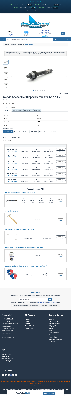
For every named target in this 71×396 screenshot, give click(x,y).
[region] (35, 75)
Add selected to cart (49, 393)
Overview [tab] (7, 110)
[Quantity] (61, 149)
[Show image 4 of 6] (40, 90)
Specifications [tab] (17, 110)
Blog (50, 335)
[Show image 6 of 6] (44, 90)
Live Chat (45, 36)
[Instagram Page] (9, 375)
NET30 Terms (5, 356)
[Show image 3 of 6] (37, 90)
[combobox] (29, 39)
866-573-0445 (45, 32)
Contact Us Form (53, 321)
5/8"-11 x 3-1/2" (8, 131)
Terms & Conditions (31, 326)
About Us (51, 319)
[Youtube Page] (12, 375)
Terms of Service (52, 302)
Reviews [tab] (37, 110)
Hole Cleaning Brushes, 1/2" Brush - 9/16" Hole (19, 229)
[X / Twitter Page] (6, 375)
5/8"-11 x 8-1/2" (43, 131)
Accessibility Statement (55, 339)
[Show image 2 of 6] (35, 90)
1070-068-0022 (12, 157)
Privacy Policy (42, 302)
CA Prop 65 (52, 341)
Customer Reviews (54, 323)
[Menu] (3, 39)
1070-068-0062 (12, 181)
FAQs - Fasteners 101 (55, 332)
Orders (27, 321)
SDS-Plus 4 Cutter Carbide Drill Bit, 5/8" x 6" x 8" (19, 193)
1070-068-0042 (12, 169)
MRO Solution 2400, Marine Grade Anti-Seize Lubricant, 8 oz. (23, 248)
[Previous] (11, 75)
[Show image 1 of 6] (33, 90)
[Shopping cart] (63, 33)
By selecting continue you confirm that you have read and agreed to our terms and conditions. (35, 305)
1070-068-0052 (12, 175)
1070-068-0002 (12, 151)
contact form (10, 337)
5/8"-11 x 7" (34, 131)
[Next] (67, 75)
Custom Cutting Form (7, 358)
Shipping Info (52, 326)
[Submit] (50, 299)
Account (27, 319)
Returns (51, 328)
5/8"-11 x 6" (26, 131)
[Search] (55, 39)
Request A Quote (6, 354)
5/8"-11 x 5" (17, 131)
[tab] (28, 110)
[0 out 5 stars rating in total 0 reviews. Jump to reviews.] (9, 107)
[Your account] (68, 39)
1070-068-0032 (12, 163)
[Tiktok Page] (16, 375)
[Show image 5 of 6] (42, 90)
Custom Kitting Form (7, 361)
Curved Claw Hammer (11, 211)
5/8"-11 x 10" (53, 131)
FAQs (50, 330)
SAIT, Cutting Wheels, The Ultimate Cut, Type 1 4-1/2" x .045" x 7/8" (25, 266)
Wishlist (27, 323)
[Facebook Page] (2, 375)
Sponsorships (53, 337)
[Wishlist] (64, 39)
